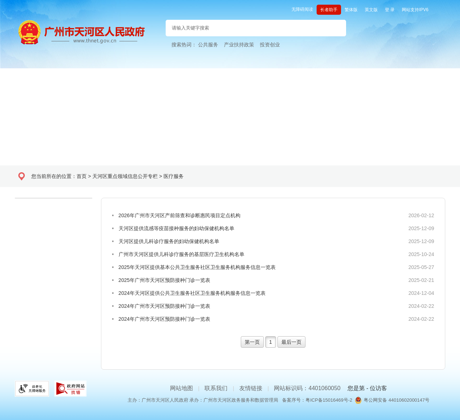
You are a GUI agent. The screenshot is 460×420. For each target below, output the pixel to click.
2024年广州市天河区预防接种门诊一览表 (164, 306)
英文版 (371, 9)
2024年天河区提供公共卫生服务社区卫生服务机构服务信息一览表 (192, 293)
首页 (82, 176)
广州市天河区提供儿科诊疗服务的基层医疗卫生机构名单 (181, 254)
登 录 (390, 9)
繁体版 (351, 9)
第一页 (252, 342)
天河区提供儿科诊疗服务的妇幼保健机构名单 (169, 241)
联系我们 (215, 388)
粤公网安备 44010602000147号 (396, 400)
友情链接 (250, 388)
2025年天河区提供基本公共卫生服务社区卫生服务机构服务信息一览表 (197, 267)
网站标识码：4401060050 (307, 388)
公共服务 (208, 44)
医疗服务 (174, 176)
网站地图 (181, 388)
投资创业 (270, 44)
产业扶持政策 (239, 44)
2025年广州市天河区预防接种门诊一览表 (164, 280)
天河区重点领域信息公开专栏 (125, 176)
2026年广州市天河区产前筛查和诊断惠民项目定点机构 (179, 215)
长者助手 (328, 9)
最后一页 (291, 342)
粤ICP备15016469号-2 (328, 400)
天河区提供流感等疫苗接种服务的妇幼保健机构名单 (176, 228)
